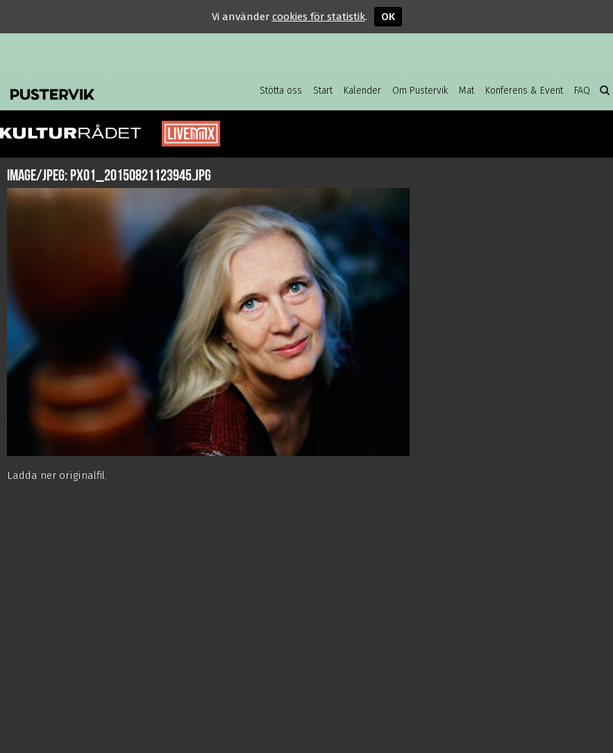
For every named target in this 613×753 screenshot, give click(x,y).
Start (323, 90)
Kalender (362, 90)
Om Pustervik (420, 90)
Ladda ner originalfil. (57, 475)
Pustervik (97, 90)
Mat (466, 90)
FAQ (582, 90)
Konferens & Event (524, 90)
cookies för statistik (318, 16)
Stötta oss (281, 90)
